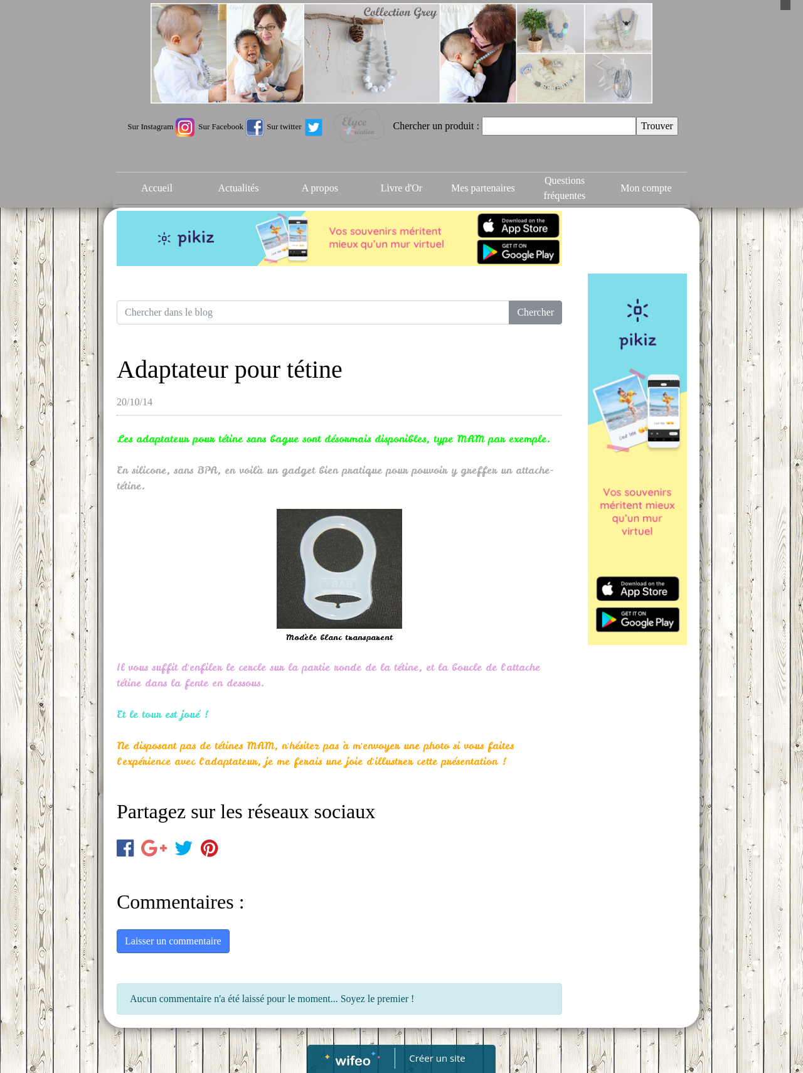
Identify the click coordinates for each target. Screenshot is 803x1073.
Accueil (157, 188)
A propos (320, 188)
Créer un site (437, 1058)
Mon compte (645, 188)
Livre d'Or (401, 188)
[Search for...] (313, 312)
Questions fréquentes (565, 188)
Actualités (238, 188)
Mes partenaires (483, 188)
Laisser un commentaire (173, 941)
